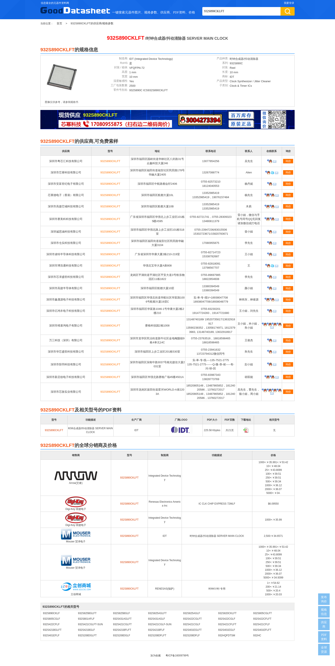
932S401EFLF (51, 635)
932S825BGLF (121, 613)
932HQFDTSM (226, 635)
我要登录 (289, 2)
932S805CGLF (51, 618)
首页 (59, 23)
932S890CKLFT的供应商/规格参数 (92, 23)
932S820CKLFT (227, 613)
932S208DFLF (191, 635)
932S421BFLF (156, 629)
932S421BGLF (86, 629)
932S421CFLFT (227, 624)
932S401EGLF (226, 629)
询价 (288, 161)
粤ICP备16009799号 (177, 655)
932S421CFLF (261, 624)
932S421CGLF (191, 624)
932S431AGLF (156, 618)
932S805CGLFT (262, 613)
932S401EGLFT (192, 629)
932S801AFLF (86, 618)
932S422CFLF (51, 624)
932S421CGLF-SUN (159, 624)
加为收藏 (155, 655)
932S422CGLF (226, 618)
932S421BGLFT (52, 629)
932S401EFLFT (262, 629)
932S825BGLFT (87, 613)
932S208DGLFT (87, 635)
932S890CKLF (51, 613)
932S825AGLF (191, 613)
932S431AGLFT (122, 618)
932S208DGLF (121, 635)
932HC (257, 635)
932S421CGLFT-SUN (90, 624)
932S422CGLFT (192, 618)
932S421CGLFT (122, 624)
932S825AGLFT (157, 613)
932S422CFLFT (262, 618)
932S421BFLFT (122, 629)
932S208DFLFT (157, 635)
